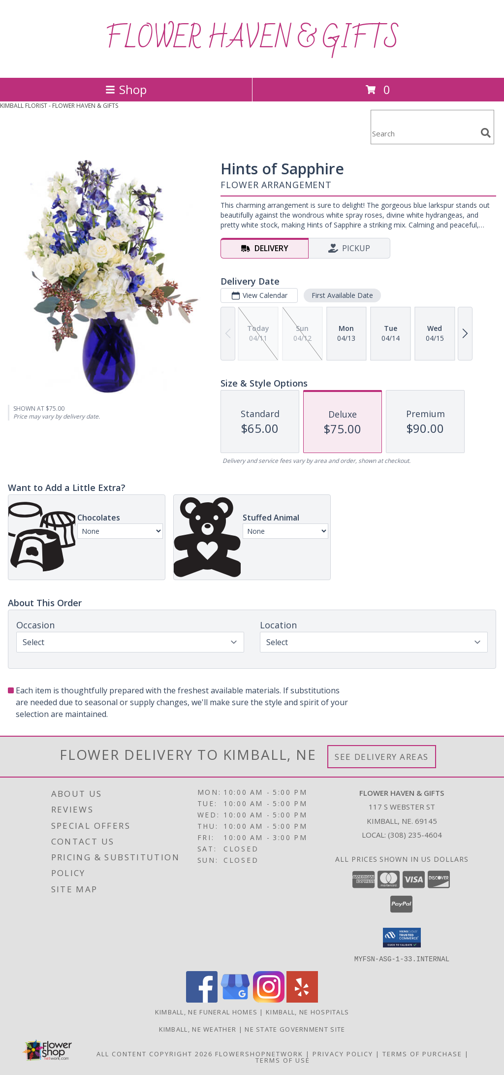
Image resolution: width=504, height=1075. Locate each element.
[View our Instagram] (268, 999)
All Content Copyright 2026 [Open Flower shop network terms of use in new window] (154, 1053)
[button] (402, 937)
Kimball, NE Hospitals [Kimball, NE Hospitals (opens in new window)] (307, 1011)
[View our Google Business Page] (235, 999)
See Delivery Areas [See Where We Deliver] (382, 756)
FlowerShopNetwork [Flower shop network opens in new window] (259, 1053)
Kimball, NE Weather (198, 1028)
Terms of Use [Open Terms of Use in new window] (282, 1059)
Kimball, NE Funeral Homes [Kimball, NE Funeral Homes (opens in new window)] (206, 1011)
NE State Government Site (295, 1028)
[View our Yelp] (302, 999)
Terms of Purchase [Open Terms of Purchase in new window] (422, 1053)
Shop (126, 89)
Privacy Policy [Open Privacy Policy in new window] (343, 1053)
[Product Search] (423, 133)
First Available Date (342, 295)
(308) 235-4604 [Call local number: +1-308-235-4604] (415, 835)
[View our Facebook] (202, 999)
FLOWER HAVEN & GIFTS (252, 39)
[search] (486, 133)
